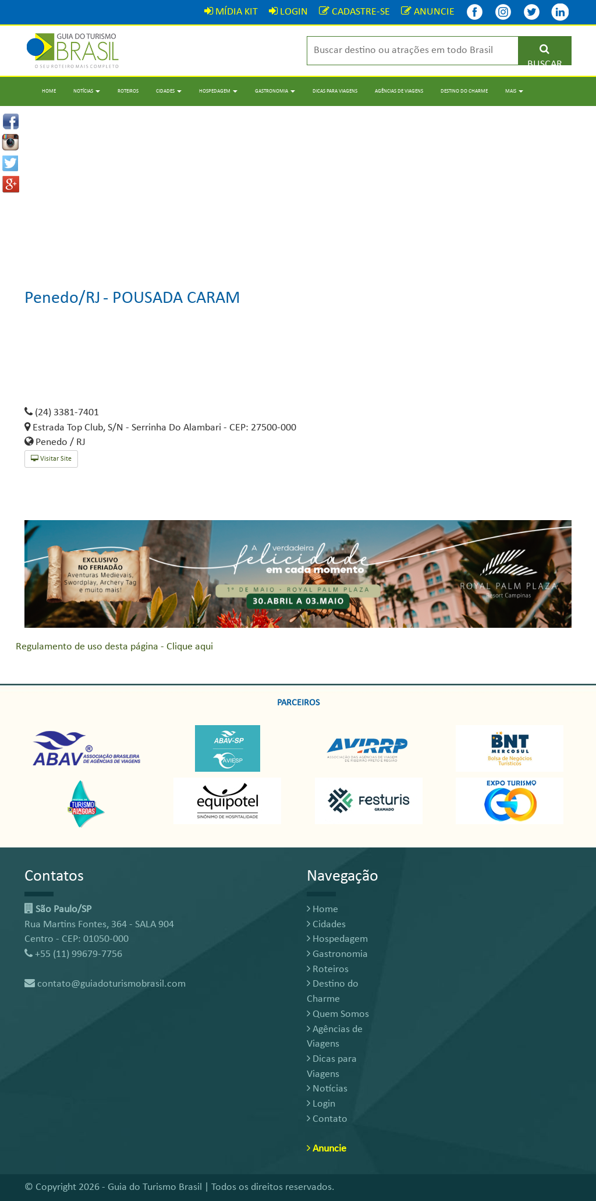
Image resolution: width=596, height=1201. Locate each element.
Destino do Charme (464, 91)
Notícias (327, 1088)
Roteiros (128, 91)
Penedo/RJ (62, 298)
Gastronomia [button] (275, 91)
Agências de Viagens (399, 91)
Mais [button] (514, 91)
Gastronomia (337, 954)
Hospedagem (337, 939)
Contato (327, 1119)
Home (49, 91)
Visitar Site (51, 458)
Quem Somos (338, 1014)
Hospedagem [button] (218, 91)
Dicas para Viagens (335, 91)
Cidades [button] (169, 91)
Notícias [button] (86, 91)
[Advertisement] (298, 187)
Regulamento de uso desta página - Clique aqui (114, 646)
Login (321, 1104)
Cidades (326, 924)
